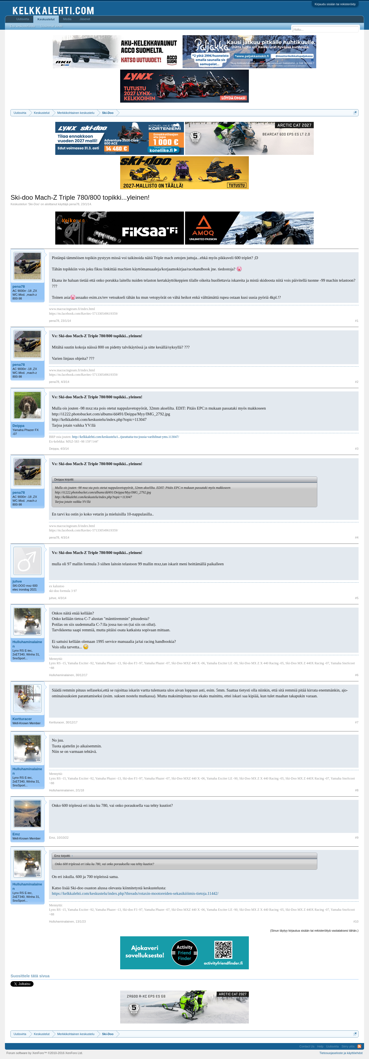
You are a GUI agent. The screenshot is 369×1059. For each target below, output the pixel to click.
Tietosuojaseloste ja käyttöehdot (341, 1053)
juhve (17, 581)
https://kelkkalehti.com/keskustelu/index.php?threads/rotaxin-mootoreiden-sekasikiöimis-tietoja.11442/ (135, 893)
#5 (356, 598)
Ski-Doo (34, 204)
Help (320, 1046)
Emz (16, 834)
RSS (359, 1046)
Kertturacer (22, 719)
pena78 (74, 204)
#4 (356, 537)
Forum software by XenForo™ (44, 1053)
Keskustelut (45, 19)
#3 (356, 448)
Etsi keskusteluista (22, 26)
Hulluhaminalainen (27, 644)
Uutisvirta (22, 19)
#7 (356, 722)
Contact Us (306, 1046)
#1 (356, 320)
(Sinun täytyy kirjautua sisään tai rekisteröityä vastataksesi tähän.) (314, 930)
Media (67, 19)
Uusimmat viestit (51, 26)
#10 (355, 921)
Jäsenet (85, 19)
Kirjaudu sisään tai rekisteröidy (335, 4)
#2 (356, 381)
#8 (356, 790)
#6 (356, 675)
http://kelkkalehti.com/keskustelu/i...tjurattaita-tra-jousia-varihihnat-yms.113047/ (125, 437)
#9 (356, 837)
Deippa (18, 426)
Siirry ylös (348, 1046)
